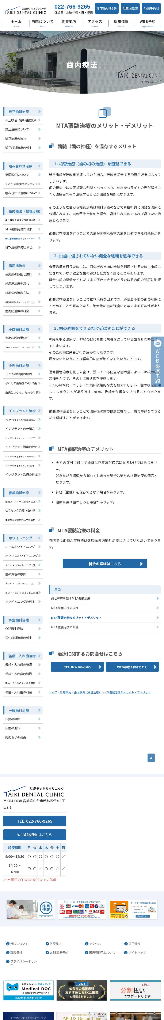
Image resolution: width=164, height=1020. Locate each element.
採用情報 (121, 31)
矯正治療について (16, 138)
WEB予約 (148, 31)
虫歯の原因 (12, 710)
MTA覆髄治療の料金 (64, 572)
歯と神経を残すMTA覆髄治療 (70, 544)
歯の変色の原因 (14, 569)
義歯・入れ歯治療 (20, 649)
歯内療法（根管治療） (23, 217)
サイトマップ (136, 927)
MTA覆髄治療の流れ (64, 553)
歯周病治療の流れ (16, 287)
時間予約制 (141, 19)
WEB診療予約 (57, 927)
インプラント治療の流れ (20, 446)
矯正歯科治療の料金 (17, 155)
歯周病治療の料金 (16, 314)
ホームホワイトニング (19, 543)
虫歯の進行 (12, 719)
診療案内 (68, 31)
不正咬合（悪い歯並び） (20, 129)
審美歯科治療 (17, 490)
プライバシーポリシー (24, 935)
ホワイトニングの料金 (19, 596)
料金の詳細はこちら (105, 508)
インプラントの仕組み (19, 428)
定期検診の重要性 (16, 340)
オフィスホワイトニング (20, 552)
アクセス (95, 31)
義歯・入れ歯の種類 (17, 657)
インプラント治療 (20, 411)
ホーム (16, 31)
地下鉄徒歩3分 (99, 19)
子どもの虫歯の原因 (17, 376)
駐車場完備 (121, 19)
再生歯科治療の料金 (17, 631)
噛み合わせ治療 (19, 173)
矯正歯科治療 (17, 120)
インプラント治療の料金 (20, 473)
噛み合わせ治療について (20, 200)
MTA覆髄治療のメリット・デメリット (76, 563)
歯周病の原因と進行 (17, 279)
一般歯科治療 (17, 701)
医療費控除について (101, 927)
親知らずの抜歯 (14, 728)
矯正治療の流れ (14, 147)
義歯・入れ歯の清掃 (17, 666)
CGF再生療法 (13, 622)
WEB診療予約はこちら (132, 612)
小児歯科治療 (17, 367)
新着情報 (15, 927)
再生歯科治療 (17, 614)
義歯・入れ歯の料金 (17, 684)
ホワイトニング (19, 534)
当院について (42, 31)
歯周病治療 (16, 270)
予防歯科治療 (17, 332)
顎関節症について (16, 182)
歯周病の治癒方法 (16, 296)
